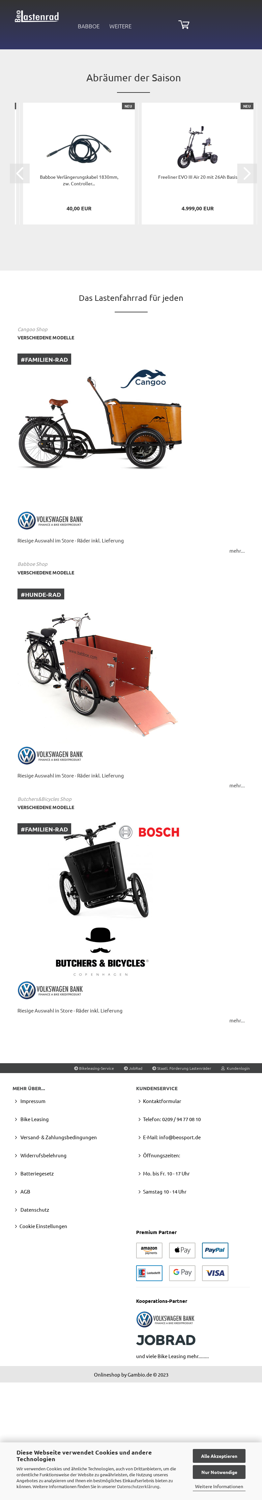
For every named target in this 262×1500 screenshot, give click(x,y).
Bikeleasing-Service (94, 1189)
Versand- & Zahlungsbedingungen (58, 1259)
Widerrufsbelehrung (43, 1277)
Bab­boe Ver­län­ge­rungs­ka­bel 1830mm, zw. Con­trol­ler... (79, 302)
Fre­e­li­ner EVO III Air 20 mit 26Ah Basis (197, 299)
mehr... (237, 672)
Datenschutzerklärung (138, 1486)
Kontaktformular (162, 1223)
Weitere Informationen (219, 1486)
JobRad (133, 1189)
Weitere (120, 26)
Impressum (32, 1223)
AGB (24, 1313)
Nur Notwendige (219, 1472)
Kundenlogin (235, 1189)
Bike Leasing (34, 1241)
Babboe (89, 26)
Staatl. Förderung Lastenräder (181, 1189)
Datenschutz (34, 1331)
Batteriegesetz (36, 1295)
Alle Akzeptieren (219, 1456)
